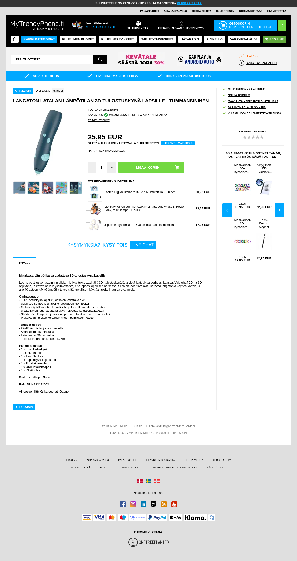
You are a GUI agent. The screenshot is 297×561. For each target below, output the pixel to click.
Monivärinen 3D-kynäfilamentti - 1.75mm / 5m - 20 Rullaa (242, 168)
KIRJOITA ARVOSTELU (253, 131)
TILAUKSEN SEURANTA (160, 460)
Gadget (64, 391)
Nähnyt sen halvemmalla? (106, 150)
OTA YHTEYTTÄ (276, 11)
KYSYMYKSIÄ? (111, 245)
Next (279, 210)
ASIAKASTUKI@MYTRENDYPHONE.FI (172, 426)
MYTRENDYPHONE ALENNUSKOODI (175, 467)
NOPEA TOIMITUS (236, 95)
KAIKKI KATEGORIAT (39, 39)
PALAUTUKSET (149, 11)
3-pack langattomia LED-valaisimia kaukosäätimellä (139, 225)
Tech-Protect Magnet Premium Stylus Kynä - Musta (264, 223)
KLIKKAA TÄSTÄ (189, 3)
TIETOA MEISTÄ (201, 11)
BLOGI (103, 467)
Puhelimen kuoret (78, 39)
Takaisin (25, 90)
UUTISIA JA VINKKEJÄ (130, 467)
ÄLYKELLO (214, 39)
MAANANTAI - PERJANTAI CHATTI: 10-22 (250, 101)
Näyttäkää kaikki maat (148, 492)
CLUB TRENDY (222, 460)
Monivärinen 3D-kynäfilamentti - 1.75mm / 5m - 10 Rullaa (242, 223)
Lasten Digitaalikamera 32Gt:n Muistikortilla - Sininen (140, 192)
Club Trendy (225, 11)
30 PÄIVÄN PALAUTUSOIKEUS (244, 107)
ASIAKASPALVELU (175, 11)
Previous (227, 210)
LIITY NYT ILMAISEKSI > (177, 143)
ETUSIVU (71, 460)
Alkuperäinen (41, 377)
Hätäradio (190, 39)
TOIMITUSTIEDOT (99, 120)
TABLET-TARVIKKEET (157, 39)
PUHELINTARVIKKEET (117, 39)
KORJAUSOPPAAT (250, 11)
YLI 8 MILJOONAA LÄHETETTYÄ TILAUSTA (251, 113)
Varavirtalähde (244, 39)
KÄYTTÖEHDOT (216, 467)
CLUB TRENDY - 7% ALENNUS (243, 89)
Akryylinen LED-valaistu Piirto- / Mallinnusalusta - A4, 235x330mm (264, 168)
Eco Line (274, 39)
